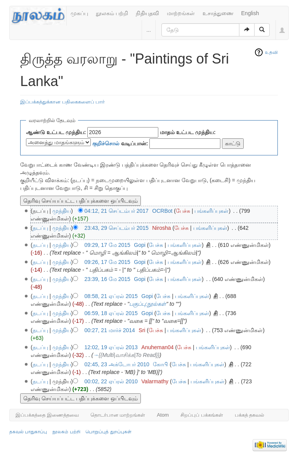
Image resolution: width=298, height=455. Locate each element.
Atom (163, 415)
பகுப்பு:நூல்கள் (147, 304)
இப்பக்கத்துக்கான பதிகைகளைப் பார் (62, 102)
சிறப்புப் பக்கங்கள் (201, 415)
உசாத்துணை (218, 13)
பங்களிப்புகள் (211, 211)
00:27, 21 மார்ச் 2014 (110, 330)
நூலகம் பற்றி (112, 13)
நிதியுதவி (147, 13)
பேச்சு (183, 211)
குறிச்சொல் (106, 143)
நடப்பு (40, 228)
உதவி (271, 52)
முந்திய (61, 211)
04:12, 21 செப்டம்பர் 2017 (117, 211)
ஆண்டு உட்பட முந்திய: (56, 132)
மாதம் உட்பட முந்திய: (187, 132)
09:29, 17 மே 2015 (107, 245)
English (250, 13)
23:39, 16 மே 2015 (107, 279)
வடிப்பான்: (120, 143)
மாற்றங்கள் (181, 13)
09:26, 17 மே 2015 (107, 262)
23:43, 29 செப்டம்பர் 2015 (117, 228)
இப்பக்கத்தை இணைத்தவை (47, 415)
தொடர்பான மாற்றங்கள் (118, 415)
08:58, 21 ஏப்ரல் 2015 (111, 296)
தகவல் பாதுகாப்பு (28, 431)
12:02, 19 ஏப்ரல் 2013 (111, 347)
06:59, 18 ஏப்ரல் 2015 (111, 313)
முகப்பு (79, 13)
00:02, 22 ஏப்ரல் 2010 (111, 381)
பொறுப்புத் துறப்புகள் (108, 431)
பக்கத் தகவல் (250, 415)
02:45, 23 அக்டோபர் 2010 (117, 364)
